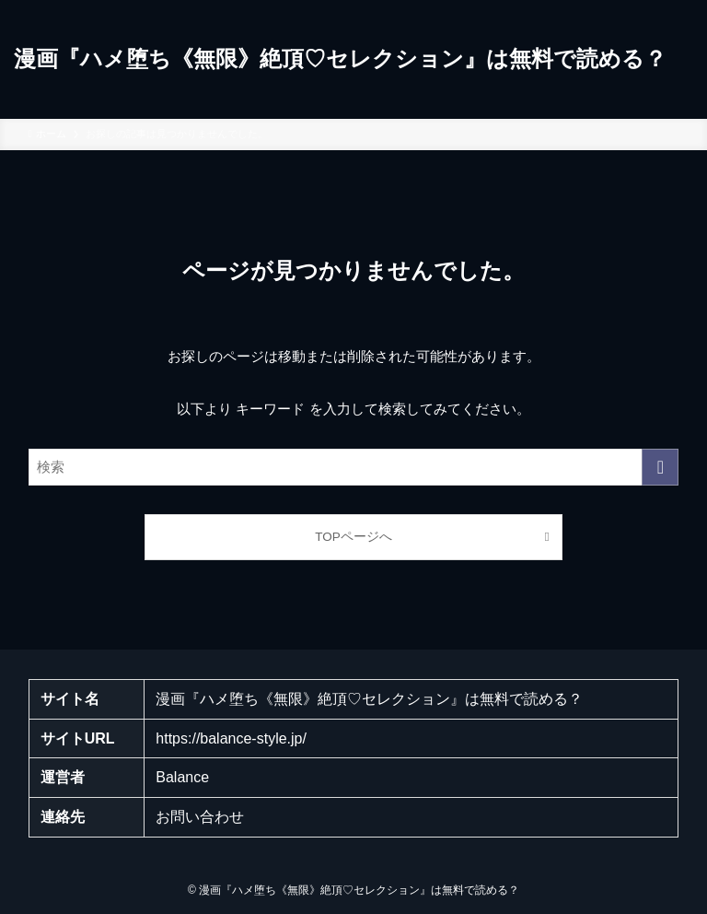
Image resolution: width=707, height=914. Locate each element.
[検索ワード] (354, 467)
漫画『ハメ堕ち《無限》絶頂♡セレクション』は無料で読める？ (340, 59)
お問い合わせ (200, 817)
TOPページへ (353, 537)
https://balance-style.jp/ (231, 738)
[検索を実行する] (660, 467)
